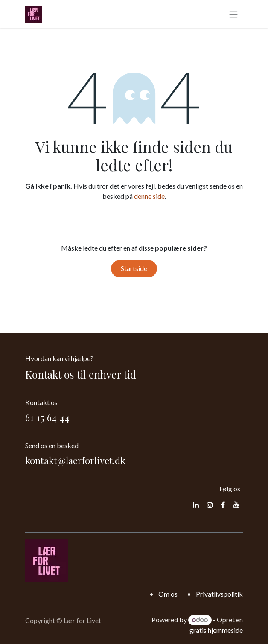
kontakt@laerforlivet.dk (75, 460)
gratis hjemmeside (216, 630)
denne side (149, 196)
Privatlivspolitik (219, 594)
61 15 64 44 (47, 417)
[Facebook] (223, 504)
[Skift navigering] (233, 14)
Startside (134, 268)
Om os (168, 594)
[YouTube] (236, 504)
